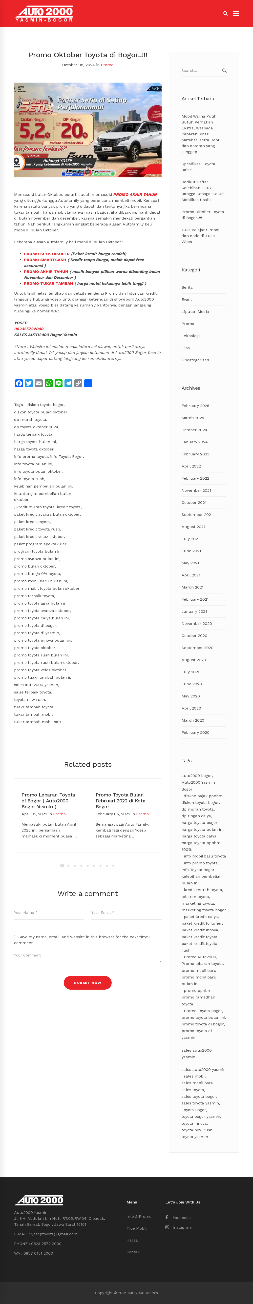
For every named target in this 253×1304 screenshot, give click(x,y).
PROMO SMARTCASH (45, 259)
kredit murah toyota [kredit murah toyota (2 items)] (203, 889)
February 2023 (195, 454)
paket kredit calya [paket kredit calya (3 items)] (201, 916)
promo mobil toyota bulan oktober (47, 588)
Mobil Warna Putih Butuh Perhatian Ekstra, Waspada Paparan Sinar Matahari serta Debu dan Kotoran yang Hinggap (201, 134)
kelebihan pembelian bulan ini (43, 486)
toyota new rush (29, 699)
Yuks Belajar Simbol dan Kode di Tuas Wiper (200, 235)
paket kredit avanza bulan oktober (47, 514)
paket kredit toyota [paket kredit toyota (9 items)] (199, 937)
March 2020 (193, 720)
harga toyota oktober (34, 449)
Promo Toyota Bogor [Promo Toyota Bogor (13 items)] (203, 1010)
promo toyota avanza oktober (42, 610)
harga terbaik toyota (33, 434)
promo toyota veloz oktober (40, 670)
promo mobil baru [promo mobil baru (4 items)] (199, 970)
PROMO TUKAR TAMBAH (48, 283)
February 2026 (195, 405)
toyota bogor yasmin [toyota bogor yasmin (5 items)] (201, 1116)
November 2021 (196, 490)
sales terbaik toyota (32, 692)
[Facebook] (178, 1218)
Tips (186, 348)
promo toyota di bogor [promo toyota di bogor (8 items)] (203, 1024)
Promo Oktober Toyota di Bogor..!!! (203, 214)
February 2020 (196, 732)
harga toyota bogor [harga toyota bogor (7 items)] (199, 822)
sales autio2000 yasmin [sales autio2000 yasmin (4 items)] (197, 1053)
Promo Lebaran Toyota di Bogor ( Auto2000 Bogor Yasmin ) (48, 801)
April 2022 (191, 466)
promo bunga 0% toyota (37, 573)
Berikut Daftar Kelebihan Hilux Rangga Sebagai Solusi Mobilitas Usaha (203, 191)
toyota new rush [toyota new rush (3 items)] (197, 1130)
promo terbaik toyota (34, 595)
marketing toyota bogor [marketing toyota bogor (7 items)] (204, 910)
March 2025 (193, 417)
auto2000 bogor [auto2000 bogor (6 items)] (197, 775)
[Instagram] (178, 1227)
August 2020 (194, 659)
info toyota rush (29, 478)
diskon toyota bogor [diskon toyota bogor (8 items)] (200, 802)
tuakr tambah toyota (33, 707)
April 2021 (191, 575)
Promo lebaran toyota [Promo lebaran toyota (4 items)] (202, 963)
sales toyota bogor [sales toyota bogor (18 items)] (199, 1096)
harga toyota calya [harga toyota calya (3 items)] (199, 836)
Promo (107, 64)
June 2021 (191, 551)
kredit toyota (69, 507)
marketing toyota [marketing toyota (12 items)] (198, 903)
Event (187, 299)
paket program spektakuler (40, 544)
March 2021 (193, 587)
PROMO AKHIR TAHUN (135, 194)
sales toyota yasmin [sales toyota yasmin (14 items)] (200, 1103)
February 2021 (195, 599)
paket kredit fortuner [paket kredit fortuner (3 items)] (202, 923)
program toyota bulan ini (38, 551)
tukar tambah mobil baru (38, 721)
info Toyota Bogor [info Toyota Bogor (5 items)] (198, 869)
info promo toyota (31, 456)
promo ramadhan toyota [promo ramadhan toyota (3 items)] (198, 1000)
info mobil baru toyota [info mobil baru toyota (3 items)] (205, 856)
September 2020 (197, 647)
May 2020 (191, 696)
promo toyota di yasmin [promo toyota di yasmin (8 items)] (197, 1034)
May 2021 (190, 563)
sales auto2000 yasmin (36, 684)
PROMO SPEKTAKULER (47, 253)
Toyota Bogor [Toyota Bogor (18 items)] (194, 1109)
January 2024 (195, 442)
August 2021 (193, 526)
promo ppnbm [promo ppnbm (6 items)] (197, 990)
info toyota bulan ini (33, 464)
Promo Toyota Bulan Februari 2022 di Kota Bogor (121, 801)
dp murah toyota (30, 419)
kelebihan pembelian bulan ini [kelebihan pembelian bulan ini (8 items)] (202, 879)
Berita (187, 287)
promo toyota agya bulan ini (40, 603)
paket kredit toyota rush (37, 529)
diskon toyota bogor (45, 404)
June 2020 (192, 684)
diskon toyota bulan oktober (40, 412)
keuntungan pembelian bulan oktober (42, 496)
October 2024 (194, 430)
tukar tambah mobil (33, 714)
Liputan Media (195, 311)
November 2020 (197, 623)
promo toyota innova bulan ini (42, 640)
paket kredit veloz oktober (39, 536)
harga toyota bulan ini (35, 441)
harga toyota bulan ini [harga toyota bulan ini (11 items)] (202, 829)
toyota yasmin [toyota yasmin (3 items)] (195, 1136)
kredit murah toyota (35, 507)
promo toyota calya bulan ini (41, 618)
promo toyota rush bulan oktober (46, 662)
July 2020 (191, 672)
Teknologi (191, 335)
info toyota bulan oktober (38, 471)
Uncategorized (195, 360)
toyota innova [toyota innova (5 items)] (194, 1123)
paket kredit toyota (32, 521)
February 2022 (195, 478)
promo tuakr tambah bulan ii (42, 677)
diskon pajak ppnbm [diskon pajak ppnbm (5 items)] (203, 796)
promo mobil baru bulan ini (40, 581)
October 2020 (194, 635)
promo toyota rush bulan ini (41, 655)
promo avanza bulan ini (36, 558)
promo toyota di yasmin (36, 633)
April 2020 (191, 708)
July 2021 (191, 538)
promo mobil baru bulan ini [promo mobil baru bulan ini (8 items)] (199, 980)
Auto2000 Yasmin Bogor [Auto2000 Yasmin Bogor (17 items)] (198, 785)
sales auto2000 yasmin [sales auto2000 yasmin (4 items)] (204, 1069)
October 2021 (194, 502)
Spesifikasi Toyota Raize (198, 167)
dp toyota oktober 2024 (36, 427)
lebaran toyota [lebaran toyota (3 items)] (195, 896)
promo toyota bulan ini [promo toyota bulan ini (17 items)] (203, 1017)
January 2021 (194, 611)
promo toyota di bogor (35, 625)
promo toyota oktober (34, 647)
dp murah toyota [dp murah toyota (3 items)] (198, 809)
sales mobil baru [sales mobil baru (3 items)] (197, 1082)
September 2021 (197, 514)
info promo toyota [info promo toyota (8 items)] (201, 863)
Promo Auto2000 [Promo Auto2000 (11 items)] (200, 957)
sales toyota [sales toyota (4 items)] (193, 1089)
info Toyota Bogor (66, 456)
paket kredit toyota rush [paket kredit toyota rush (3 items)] (199, 947)
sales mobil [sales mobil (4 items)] (195, 1076)
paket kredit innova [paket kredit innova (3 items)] (200, 930)
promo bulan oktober (34, 566)
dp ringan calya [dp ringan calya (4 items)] (196, 816)
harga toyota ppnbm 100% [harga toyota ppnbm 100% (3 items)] (201, 846)
